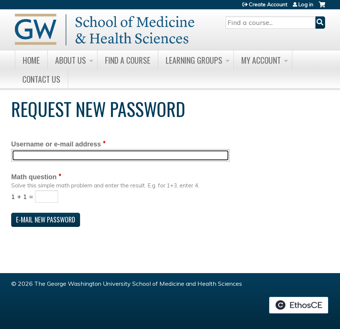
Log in (305, 4)
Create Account (268, 4)
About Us (70, 60)
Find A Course (127, 60)
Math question (34, 177)
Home (31, 60)
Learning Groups (194, 60)
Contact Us (41, 79)
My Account (261, 60)
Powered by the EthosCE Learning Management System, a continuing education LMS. (298, 305)
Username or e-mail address (56, 144)
